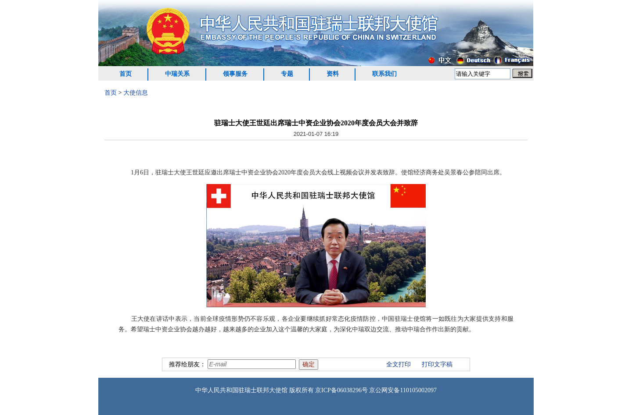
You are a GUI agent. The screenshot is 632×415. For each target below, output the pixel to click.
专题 (287, 74)
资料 (333, 74)
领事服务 (235, 74)
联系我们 (384, 74)
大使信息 (135, 92)
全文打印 (398, 364)
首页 (125, 74)
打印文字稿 (437, 364)
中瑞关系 (177, 74)
